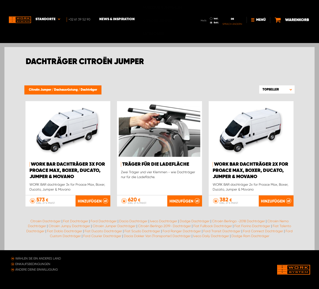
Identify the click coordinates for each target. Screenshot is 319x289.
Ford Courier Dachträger (102, 236)
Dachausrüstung (66, 89)
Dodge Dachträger (195, 221)
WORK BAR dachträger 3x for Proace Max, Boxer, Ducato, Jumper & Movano (67, 170)
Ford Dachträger (104, 221)
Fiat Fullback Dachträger (212, 226)
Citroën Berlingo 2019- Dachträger (164, 226)
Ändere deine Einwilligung (36, 269)
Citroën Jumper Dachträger (114, 226)
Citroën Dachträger (45, 221)
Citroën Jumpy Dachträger (69, 226)
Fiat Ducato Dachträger (103, 231)
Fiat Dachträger (75, 221)
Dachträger (89, 89)
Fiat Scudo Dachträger (142, 231)
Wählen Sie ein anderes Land (38, 258)
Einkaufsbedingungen (32, 264)
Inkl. (216, 6)
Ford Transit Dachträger (222, 231)
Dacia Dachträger (133, 221)
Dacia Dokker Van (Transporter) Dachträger (157, 236)
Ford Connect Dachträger (263, 231)
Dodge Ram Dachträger (250, 236)
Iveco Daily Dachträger (211, 236)
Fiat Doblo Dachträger (64, 231)
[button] (277, 89)
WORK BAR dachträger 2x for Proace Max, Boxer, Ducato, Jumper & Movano (250, 170)
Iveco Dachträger (163, 221)
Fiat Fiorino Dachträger (252, 226)
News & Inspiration (117, 7)
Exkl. (216, 10)
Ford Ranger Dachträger (182, 231)
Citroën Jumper (40, 89)
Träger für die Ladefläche (155, 164)
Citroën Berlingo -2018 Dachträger (238, 221)
